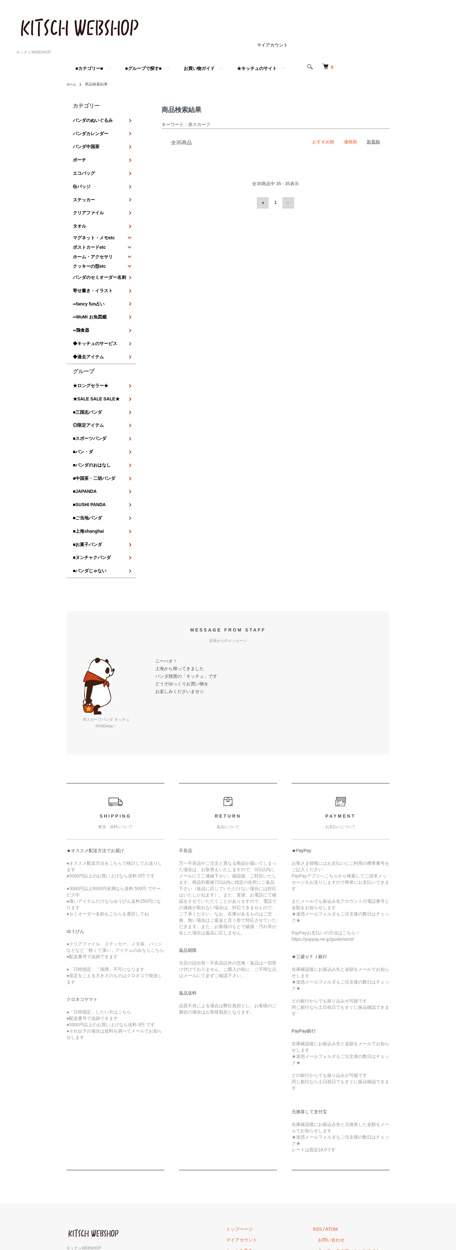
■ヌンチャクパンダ (92, 482)
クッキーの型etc (89, 243)
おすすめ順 (323, 141)
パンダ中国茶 (86, 140)
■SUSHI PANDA (89, 440)
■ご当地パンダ (87, 450)
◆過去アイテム (88, 317)
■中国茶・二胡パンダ (94, 418)
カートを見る (254, 1172)
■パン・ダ (83, 397)
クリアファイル (88, 193)
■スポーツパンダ (89, 386)
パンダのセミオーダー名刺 (99, 253)
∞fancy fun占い (88, 274)
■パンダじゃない (89, 493)
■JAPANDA (85, 429)
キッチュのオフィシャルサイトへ (356, 1172)
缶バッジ (82, 172)
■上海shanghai (88, 461)
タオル (79, 204)
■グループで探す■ (193, 68)
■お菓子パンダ (87, 472)
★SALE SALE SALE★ (96, 354)
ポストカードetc (89, 224)
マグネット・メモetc (94, 214)
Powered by (228, 1235)
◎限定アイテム (88, 375)
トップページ (254, 1150)
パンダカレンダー (90, 129)
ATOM (342, 1150)
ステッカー (84, 183)
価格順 (350, 141)
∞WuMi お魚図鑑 (90, 285)
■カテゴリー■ (139, 68)
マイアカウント (322, 44)
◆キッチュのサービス (95, 306)
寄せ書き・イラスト (93, 264)
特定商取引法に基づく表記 (267, 1182)
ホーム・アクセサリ (93, 233)
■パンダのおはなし (92, 408)
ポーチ (79, 151)
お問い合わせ (336, 1161)
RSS (327, 1150)
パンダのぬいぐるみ (93, 119)
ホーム (72, 84)
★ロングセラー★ (90, 343)
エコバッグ (84, 161)
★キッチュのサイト (307, 68)
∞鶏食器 (81, 295)
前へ (263, 202)
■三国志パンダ (87, 365)
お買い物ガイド (249, 68)
